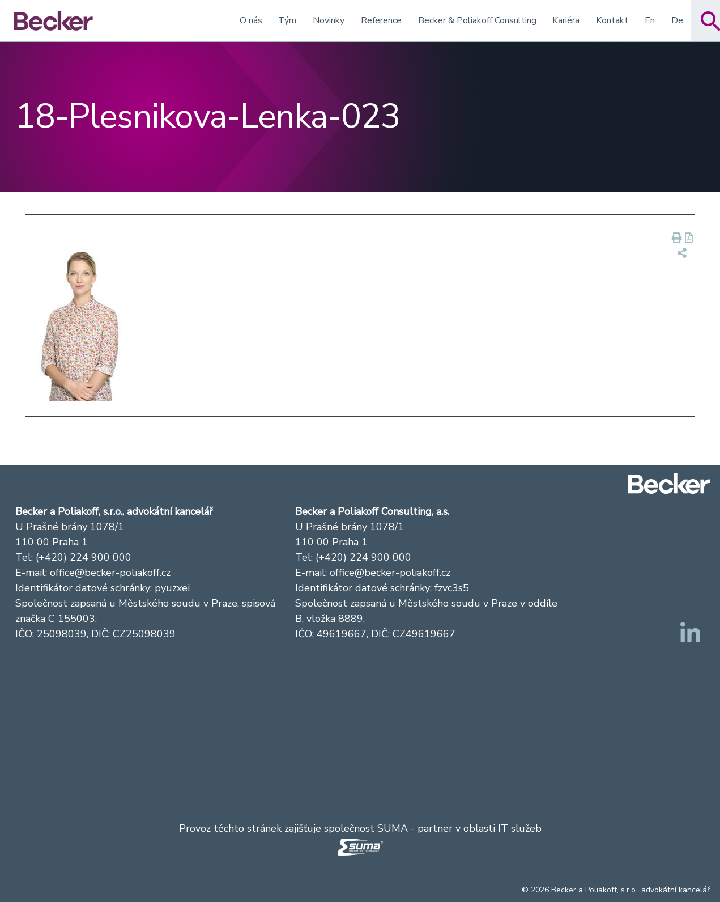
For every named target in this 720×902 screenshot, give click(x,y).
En (650, 20)
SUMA (392, 828)
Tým (287, 20)
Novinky (328, 20)
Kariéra (566, 20)
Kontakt (612, 20)
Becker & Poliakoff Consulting (477, 20)
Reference (381, 20)
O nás (251, 20)
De (677, 20)
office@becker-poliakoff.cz (110, 572)
